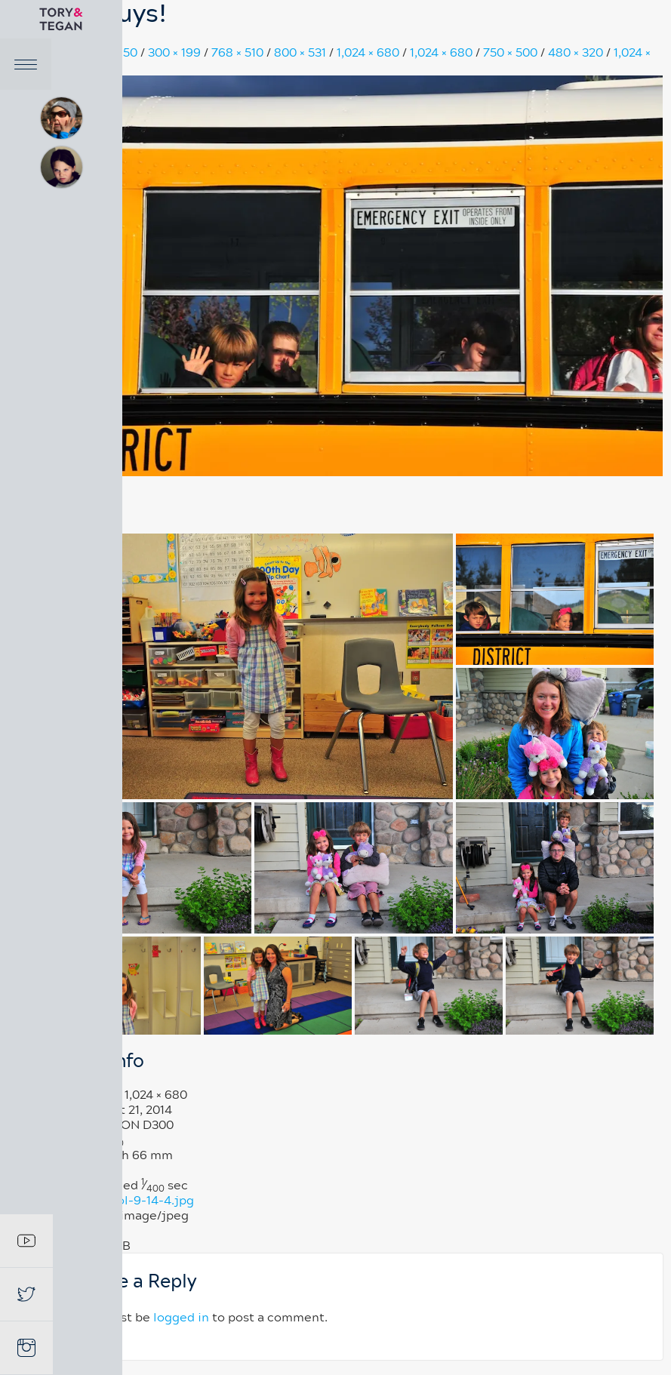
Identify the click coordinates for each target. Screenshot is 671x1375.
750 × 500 (512, 53)
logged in (183, 1318)
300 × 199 (175, 53)
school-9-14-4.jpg (143, 1201)
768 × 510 (239, 53)
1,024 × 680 (369, 53)
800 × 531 (301, 53)
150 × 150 (114, 53)
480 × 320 (577, 53)
